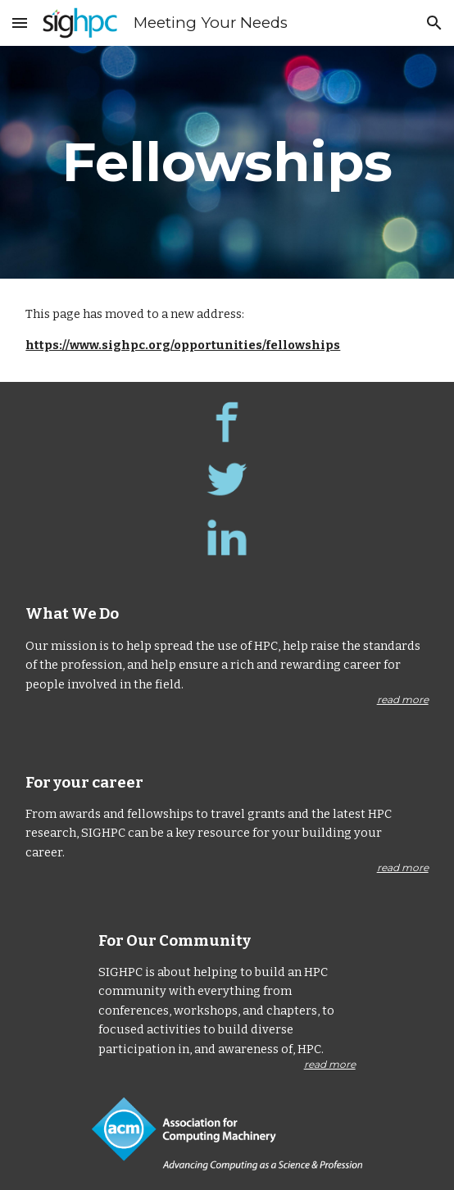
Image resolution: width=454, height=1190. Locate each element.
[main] (226, 161)
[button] (19, 22)
